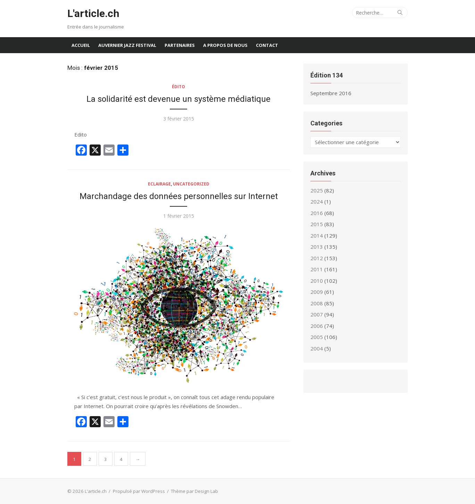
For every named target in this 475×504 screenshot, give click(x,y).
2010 (316, 280)
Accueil (81, 45)
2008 (316, 303)
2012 (316, 258)
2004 (316, 348)
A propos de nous (225, 45)
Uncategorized (191, 184)
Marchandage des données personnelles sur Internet (179, 196)
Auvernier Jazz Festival (127, 45)
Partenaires (180, 45)
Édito (178, 87)
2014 (316, 235)
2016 (316, 212)
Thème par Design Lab (194, 491)
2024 (316, 201)
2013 (316, 246)
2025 (316, 190)
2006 (316, 325)
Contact (267, 45)
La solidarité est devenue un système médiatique (178, 99)
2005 (316, 336)
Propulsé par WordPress (139, 491)
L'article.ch (93, 13)
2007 (316, 314)
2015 (316, 224)
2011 (316, 269)
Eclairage (159, 184)
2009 (316, 291)
